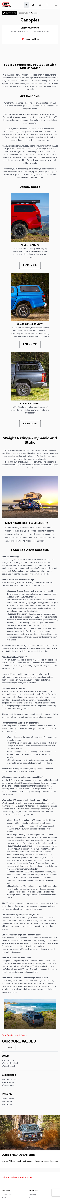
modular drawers (45, 157)
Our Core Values (19, 1041)
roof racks (31, 157)
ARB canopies (10, 146)
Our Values (9, 1047)
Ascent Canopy (30, 245)
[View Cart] (47, 5)
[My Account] (33, 4)
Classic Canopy (31, 115)
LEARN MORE (30, 265)
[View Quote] (40, 4)
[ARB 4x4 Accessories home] (6, 4)
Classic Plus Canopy (30, 324)
